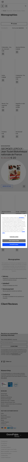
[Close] (25, 215)
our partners (21, 217)
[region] (14, 231)
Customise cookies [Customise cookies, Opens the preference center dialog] (14, 236)
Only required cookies (14, 240)
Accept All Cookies (14, 244)
